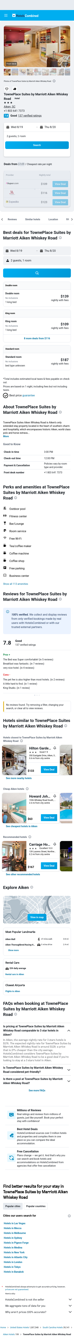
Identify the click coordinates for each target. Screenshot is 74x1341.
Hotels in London (13, 1262)
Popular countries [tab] (35, 1206)
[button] (6, 15)
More (6, 436)
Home (3, 1327)
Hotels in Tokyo (12, 1267)
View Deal (49, 769)
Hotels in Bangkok (14, 1271)
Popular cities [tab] (12, 1206)
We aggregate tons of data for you (38, 1306)
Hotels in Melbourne (15, 1233)
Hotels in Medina (13, 1247)
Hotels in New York (14, 1252)
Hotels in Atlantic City (15, 1257)
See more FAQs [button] (37, 1090)
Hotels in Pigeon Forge (16, 1242)
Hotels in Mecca (12, 1228)
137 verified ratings (30, 115)
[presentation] (54, 81)
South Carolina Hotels (53, 1327)
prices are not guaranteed (16, 1289)
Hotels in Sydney (13, 1238)
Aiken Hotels (9, 1334)
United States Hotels (19, 1327)
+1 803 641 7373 (14, 110)
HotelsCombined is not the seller (38, 1299)
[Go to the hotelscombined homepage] (25, 15)
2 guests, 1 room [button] (16, 136)
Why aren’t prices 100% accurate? (38, 1312)
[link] (18, 778)
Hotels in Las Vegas (14, 1223)
